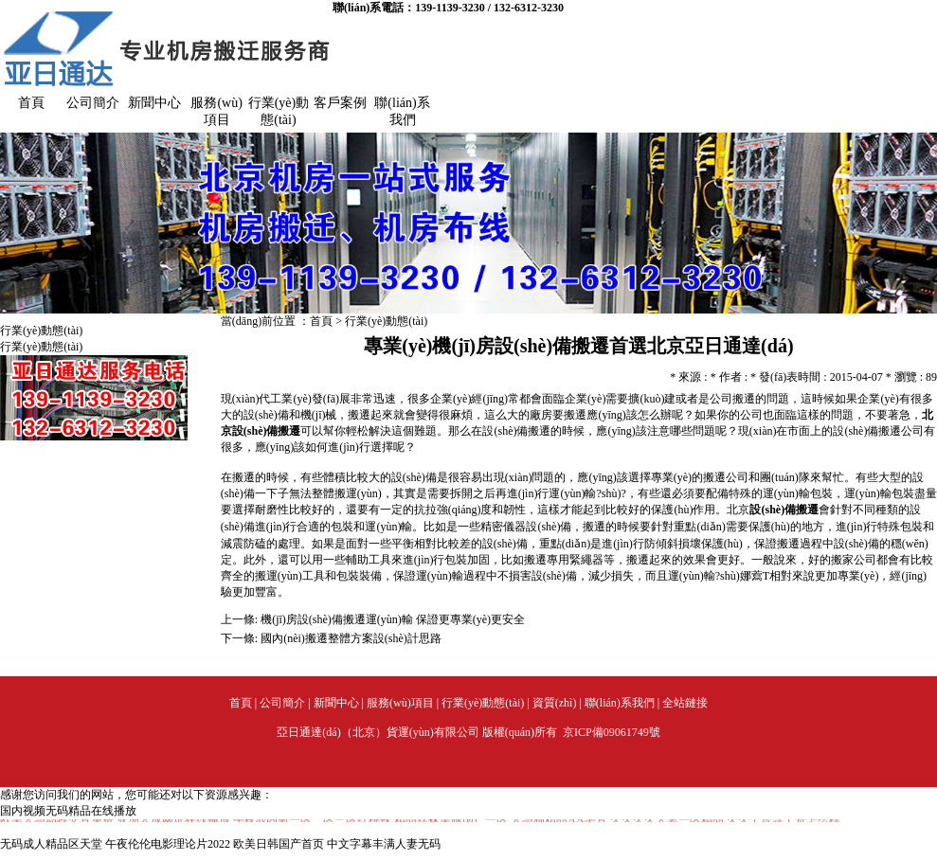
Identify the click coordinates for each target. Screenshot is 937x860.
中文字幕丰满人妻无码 (384, 844)
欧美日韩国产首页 (278, 844)
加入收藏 (914, 14)
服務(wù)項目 (400, 702)
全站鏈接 (685, 702)
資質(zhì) (554, 702)
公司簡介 (92, 103)
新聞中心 (154, 103)
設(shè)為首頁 (848, 14)
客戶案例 (340, 103)
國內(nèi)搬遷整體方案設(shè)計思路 (351, 638)
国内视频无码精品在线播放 (68, 810)
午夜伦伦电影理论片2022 (167, 844)
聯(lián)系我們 (620, 702)
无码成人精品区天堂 (51, 844)
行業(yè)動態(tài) (386, 321)
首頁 (31, 103)
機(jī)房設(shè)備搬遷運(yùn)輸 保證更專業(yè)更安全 (393, 619)
